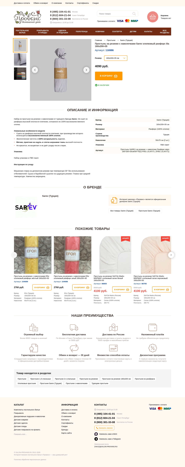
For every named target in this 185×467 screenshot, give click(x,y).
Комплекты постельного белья (27, 410)
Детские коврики (21, 420)
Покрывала (19, 413)
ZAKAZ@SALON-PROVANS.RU (105, 447)
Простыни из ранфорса (145, 379)
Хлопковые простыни (27, 383)
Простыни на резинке (89, 379)
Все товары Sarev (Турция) (121, 211)
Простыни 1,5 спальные (40, 379)
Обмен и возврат (41, 3)
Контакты (69, 3)
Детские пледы (20, 426)
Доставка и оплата (22, 3)
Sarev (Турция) (126, 40)
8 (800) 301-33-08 (60, 18)
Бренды (64, 430)
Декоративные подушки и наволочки (29, 416)
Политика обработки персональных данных (30, 459)
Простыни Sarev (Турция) (149, 211)
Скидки (96, 3)
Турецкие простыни (100, 383)
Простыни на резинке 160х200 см (116, 379)
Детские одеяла (20, 423)
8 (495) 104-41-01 (60, 11)
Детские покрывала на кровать (27, 430)
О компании (57, 3)
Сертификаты (83, 3)
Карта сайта (66, 433)
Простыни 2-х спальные (65, 379)
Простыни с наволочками (76, 383)
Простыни (111, 40)
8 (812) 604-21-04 (60, 15)
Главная (99, 40)
